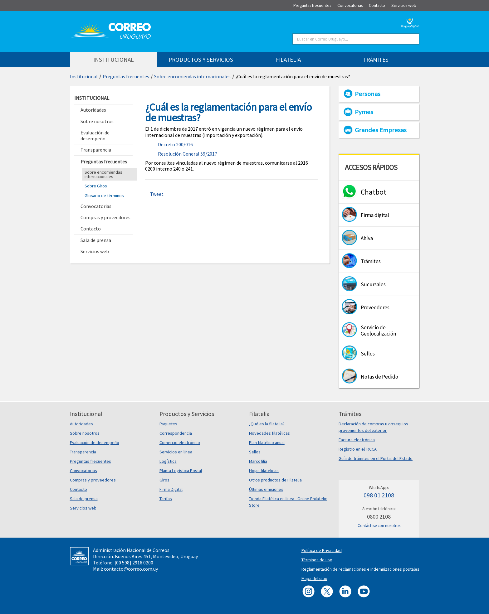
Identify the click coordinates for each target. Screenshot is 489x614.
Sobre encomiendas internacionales (192, 76)
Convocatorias (83, 470)
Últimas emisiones (266, 489)
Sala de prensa (84, 498)
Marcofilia (258, 461)
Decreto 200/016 (175, 144)
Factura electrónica (357, 439)
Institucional (84, 76)
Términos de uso (316, 560)
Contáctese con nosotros (379, 525)
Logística (168, 461)
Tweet (157, 194)
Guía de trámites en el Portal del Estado (376, 458)
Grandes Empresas (381, 130)
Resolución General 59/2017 (187, 154)
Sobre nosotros (85, 433)
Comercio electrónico (179, 442)
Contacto (78, 489)
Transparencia (83, 452)
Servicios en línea (175, 452)
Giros (164, 480)
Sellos (255, 452)
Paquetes (168, 424)
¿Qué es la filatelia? (267, 424)
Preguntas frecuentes (126, 76)
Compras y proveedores (93, 480)
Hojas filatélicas (264, 470)
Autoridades (81, 424)
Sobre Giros (96, 186)
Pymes (364, 112)
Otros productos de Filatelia (275, 480)
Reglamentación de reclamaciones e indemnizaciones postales (360, 569)
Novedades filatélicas (269, 433)
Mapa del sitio (314, 578)
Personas (367, 94)
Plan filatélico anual (267, 442)
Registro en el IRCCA (358, 449)
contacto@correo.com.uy (131, 569)
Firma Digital (171, 489)
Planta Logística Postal (180, 470)
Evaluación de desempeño (94, 442)
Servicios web (83, 508)
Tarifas (165, 498)
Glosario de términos (104, 195)
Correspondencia (175, 433)
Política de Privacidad (321, 550)
